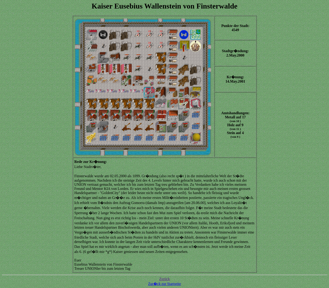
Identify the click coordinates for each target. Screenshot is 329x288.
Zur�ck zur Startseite (164, 284)
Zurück (164, 279)
